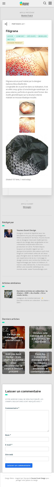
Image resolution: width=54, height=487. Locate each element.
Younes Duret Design (26, 230)
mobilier (42, 36)
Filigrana (12, 31)
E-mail (8, 445)
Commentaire (12, 408)
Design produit (15, 43)
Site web (9, 454)
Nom (8, 435)
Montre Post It (27, 15)
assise (10, 36)
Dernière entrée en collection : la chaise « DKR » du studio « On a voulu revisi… (32, 293)
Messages (27, 207)
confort (20, 36)
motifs (10, 40)
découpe (31, 36)
